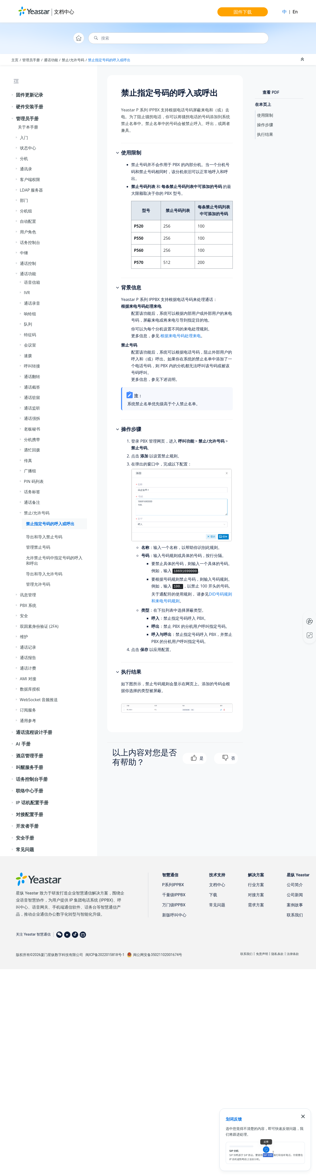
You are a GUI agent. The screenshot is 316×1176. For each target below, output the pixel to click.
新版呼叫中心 (174, 915)
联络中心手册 (29, 791)
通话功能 (51, 59)
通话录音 (32, 303)
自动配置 (28, 221)
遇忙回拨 (32, 450)
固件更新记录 (29, 95)
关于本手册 (28, 127)
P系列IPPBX (173, 884)
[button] (13, 95)
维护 (24, 636)
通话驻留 (32, 397)
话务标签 (32, 491)
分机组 (26, 211)
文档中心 (64, 11)
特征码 (30, 334)
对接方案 (256, 894)
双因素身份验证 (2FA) (39, 626)
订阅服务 (28, 710)
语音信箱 (32, 282)
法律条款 (293, 954)
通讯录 (26, 169)
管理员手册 (31, 59)
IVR (27, 292)
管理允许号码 (38, 584)
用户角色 (28, 232)
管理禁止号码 (38, 547)
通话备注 (32, 502)
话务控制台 (30, 242)
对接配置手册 (29, 814)
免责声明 (262, 954)
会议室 (30, 345)
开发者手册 (27, 826)
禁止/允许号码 (73, 59)
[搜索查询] (178, 38)
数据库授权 (30, 689)
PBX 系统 (28, 605)
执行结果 (265, 134)
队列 (28, 324)
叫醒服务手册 (29, 767)
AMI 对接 (28, 679)
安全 (24, 615)
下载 (213, 894)
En (295, 11)
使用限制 (265, 115)
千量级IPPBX (174, 894)
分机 (24, 158)
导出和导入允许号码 (44, 574)
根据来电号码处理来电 (180, 335)
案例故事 (295, 905)
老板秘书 (32, 429)
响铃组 (30, 314)
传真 (28, 460)
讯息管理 (28, 595)
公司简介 (295, 884)
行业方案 (256, 884)
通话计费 (28, 668)
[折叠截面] (302, 59)
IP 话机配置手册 (32, 802)
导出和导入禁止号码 (44, 537)
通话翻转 (32, 376)
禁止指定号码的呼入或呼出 (109, 59)
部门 (24, 200)
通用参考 (28, 720)
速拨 (28, 355)
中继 (24, 253)
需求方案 (256, 905)
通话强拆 (32, 418)
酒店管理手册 (29, 756)
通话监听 (32, 408)
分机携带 (32, 439)
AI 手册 (23, 744)
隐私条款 (277, 954)
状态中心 (28, 148)
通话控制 (28, 263)
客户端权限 (30, 179)
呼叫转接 (32, 366)
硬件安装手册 (29, 107)
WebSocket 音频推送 (39, 699)
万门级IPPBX (174, 905)
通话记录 (28, 647)
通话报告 (28, 657)
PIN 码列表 (34, 481)
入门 (24, 137)
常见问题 (25, 849)
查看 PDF (271, 92)
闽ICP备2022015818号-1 (104, 955)
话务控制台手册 (32, 779)
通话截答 (32, 387)
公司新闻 (295, 894)
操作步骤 (265, 125)
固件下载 (243, 12)
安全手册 (25, 838)
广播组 (30, 471)
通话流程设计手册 (34, 732)
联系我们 (295, 915)
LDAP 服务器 (31, 190)
